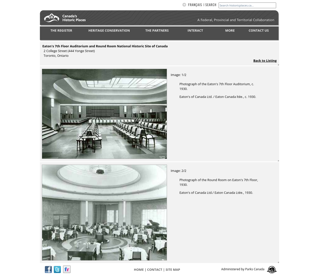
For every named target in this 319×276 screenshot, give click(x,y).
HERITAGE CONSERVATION (109, 30)
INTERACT (195, 30)
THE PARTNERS (156, 30)
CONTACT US (259, 30)
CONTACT (154, 269)
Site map (173, 269)
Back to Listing (265, 60)
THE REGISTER (61, 30)
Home (139, 269)
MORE (230, 30)
